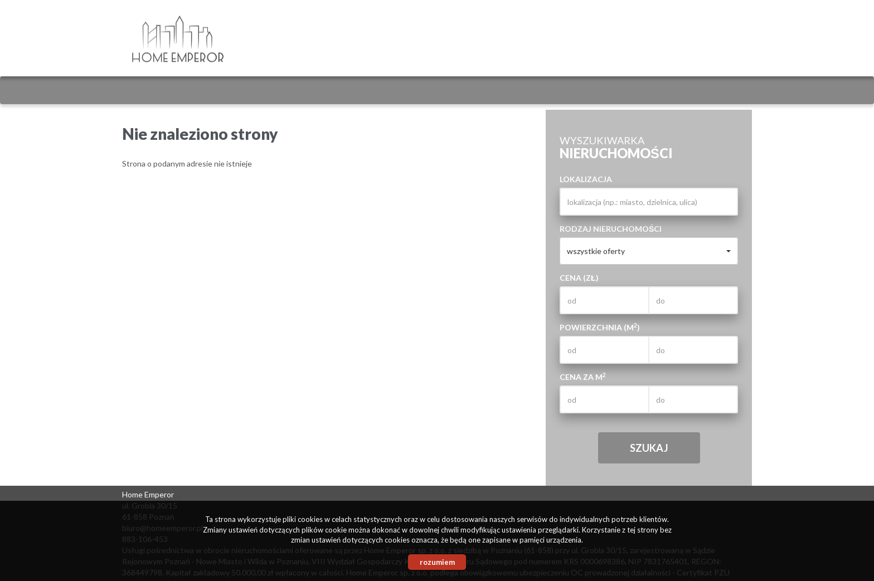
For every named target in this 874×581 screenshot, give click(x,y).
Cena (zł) (579, 277)
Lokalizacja (586, 179)
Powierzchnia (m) (600, 327)
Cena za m (583, 377)
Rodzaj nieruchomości (611, 228)
